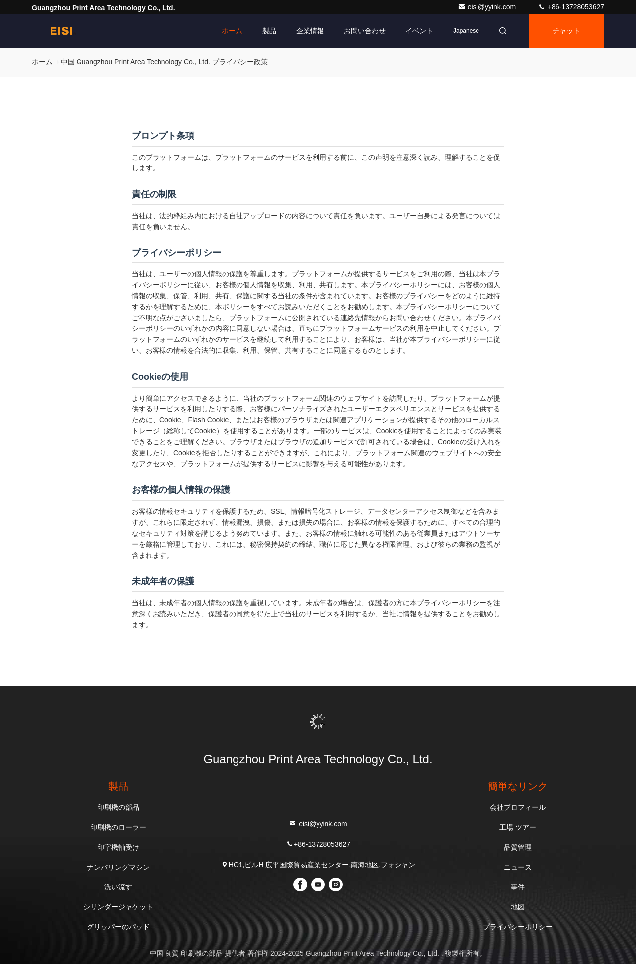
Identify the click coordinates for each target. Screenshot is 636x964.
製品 (269, 31)
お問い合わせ (365, 31)
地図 (518, 907)
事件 (518, 887)
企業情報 (310, 31)
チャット (566, 31)
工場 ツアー (517, 827)
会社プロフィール (518, 807)
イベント (419, 31)
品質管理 (518, 847)
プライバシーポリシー (518, 927)
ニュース (518, 867)
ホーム (232, 31)
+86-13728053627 (571, 7)
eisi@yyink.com (488, 7)
